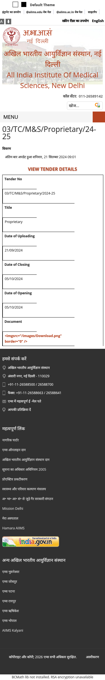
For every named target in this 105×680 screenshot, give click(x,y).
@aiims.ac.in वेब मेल (70, 12)
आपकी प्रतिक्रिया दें (19, 409)
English (98, 20)
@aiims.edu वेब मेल (38, 12)
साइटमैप (92, 12)
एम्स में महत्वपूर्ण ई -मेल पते (24, 401)
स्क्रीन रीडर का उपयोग (75, 20)
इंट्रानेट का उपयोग (12, 12)
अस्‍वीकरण (92, 657)
